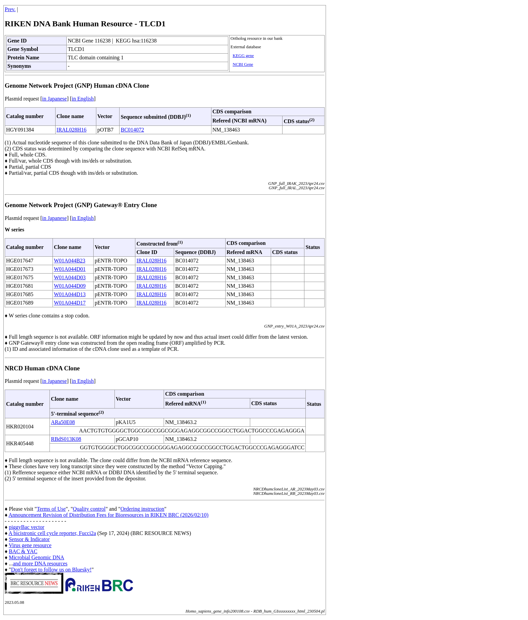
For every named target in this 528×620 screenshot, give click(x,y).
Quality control (89, 509)
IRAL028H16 (72, 130)
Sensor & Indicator (29, 539)
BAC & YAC (23, 551)
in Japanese (54, 99)
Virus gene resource (30, 545)
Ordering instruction (142, 509)
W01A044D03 (70, 277)
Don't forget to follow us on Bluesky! (51, 569)
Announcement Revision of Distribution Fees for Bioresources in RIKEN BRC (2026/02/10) (108, 515)
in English (83, 99)
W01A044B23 (69, 260)
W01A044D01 (70, 269)
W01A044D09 (70, 286)
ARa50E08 (63, 422)
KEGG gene (243, 55)
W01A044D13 (70, 294)
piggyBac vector (26, 527)
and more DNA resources (40, 563)
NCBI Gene (243, 64)
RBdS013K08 (66, 439)
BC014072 (132, 130)
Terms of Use (51, 509)
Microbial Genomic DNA (36, 557)
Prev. (10, 9)
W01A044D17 (70, 303)
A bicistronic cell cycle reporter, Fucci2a (52, 533)
